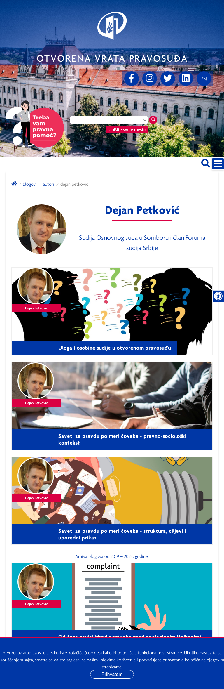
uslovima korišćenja (117, 659)
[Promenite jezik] (204, 78)
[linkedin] (185, 78)
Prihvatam (112, 674)
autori (48, 184)
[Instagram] (149, 78)
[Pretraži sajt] (206, 162)
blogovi (30, 184)
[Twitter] (167, 78)
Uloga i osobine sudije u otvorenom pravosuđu (114, 347)
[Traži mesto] (153, 120)
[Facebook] (131, 78)
